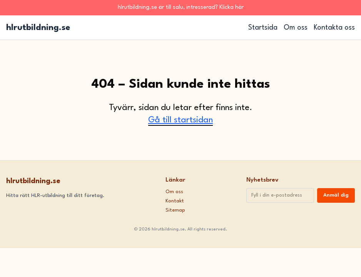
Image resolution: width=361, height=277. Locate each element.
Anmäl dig (336, 195)
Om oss (296, 27)
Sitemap (175, 210)
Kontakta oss (334, 27)
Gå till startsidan (180, 120)
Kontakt (174, 201)
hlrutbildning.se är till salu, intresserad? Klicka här (181, 7)
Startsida (262, 27)
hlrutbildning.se (38, 27)
